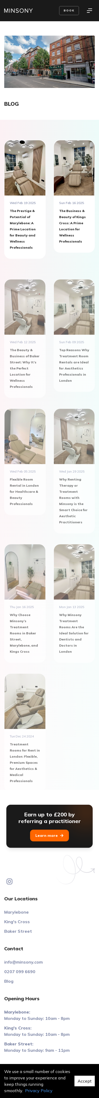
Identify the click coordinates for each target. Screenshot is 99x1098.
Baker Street (18, 931)
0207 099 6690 (19, 971)
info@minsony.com (23, 962)
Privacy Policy (39, 1090)
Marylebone (16, 912)
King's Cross (17, 921)
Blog (8, 981)
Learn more (49, 835)
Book (69, 10)
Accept (85, 1081)
